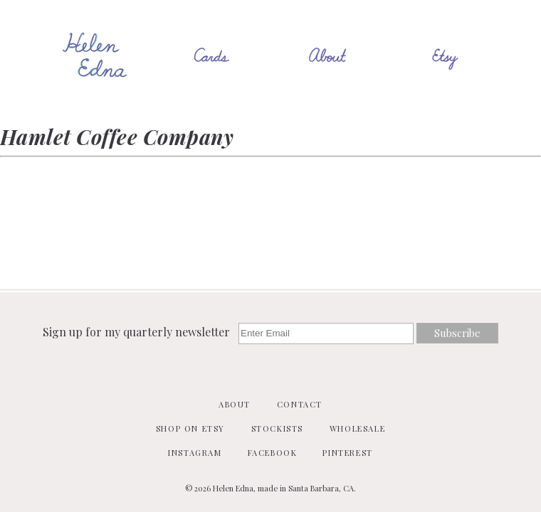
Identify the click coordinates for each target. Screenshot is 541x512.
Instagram (194, 452)
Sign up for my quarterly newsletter (138, 331)
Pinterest (347, 452)
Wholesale (357, 428)
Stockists (277, 428)
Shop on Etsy (190, 428)
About (235, 404)
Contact (299, 404)
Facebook (273, 452)
